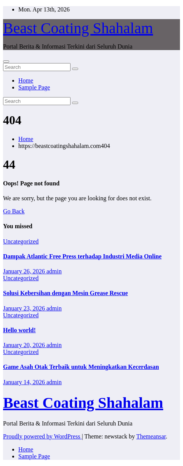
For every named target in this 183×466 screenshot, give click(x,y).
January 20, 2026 (25, 345)
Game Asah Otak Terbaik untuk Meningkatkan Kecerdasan (81, 367)
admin (54, 271)
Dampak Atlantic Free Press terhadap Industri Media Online (82, 256)
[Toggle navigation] (6, 61)
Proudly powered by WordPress (42, 436)
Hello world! (19, 330)
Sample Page (34, 87)
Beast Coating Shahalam (78, 28)
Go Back (13, 211)
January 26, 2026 (25, 271)
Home (25, 80)
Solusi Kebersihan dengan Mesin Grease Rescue (65, 293)
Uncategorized (21, 241)
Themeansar (150, 436)
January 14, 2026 (25, 382)
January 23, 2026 (25, 308)
